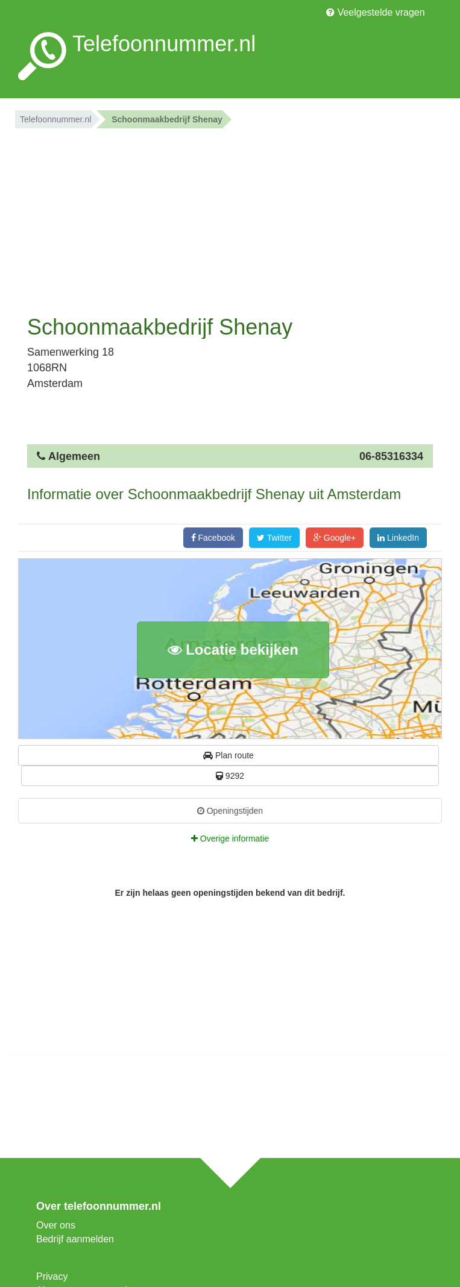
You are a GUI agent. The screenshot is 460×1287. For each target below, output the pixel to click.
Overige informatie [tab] (230, 838)
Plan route (228, 755)
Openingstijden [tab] (230, 811)
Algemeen (74, 456)
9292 (230, 776)
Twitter (274, 538)
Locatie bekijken (233, 649)
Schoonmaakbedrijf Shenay (167, 119)
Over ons (55, 1225)
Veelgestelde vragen (375, 12)
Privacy (52, 1276)
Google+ (334, 538)
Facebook (213, 538)
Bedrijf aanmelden (75, 1239)
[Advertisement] (230, 218)
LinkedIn (398, 538)
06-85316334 (391, 456)
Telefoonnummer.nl (55, 119)
